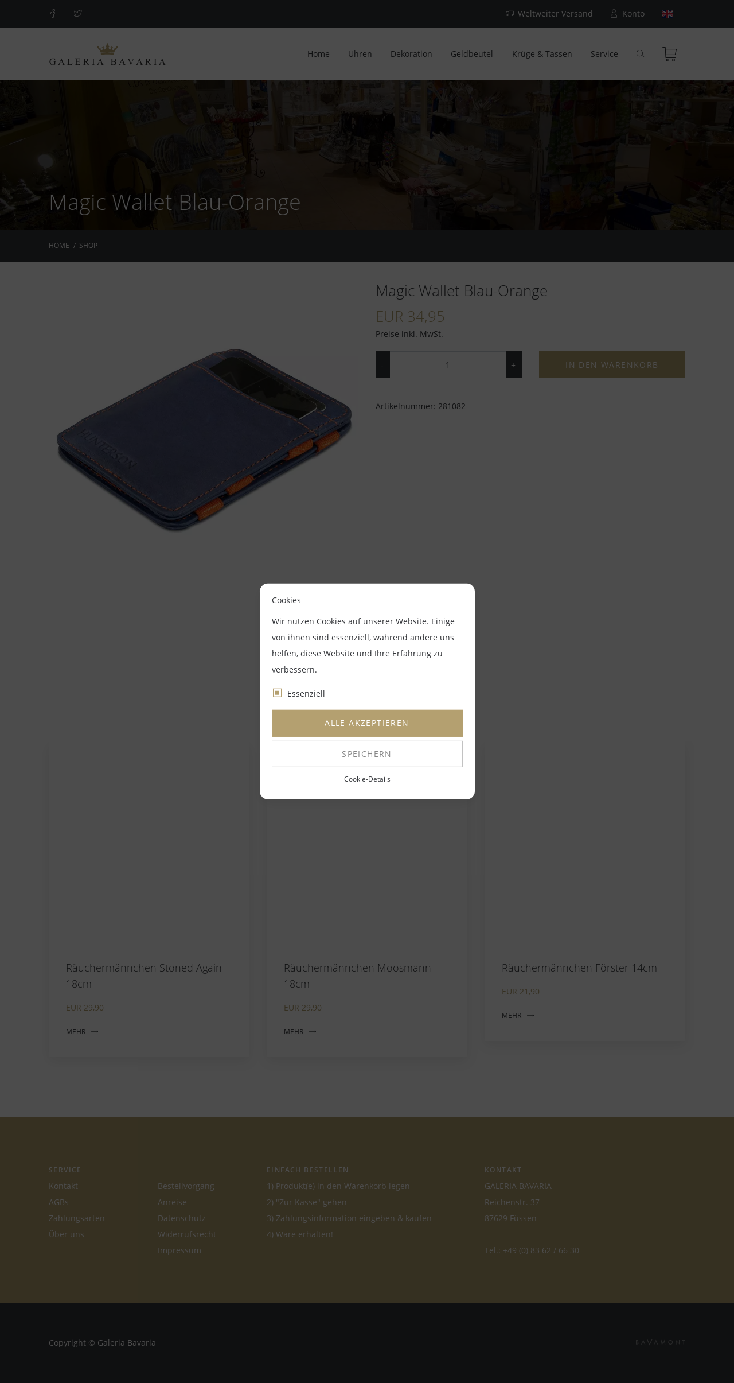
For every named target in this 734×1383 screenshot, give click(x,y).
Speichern (367, 753)
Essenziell (306, 693)
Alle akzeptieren (367, 722)
